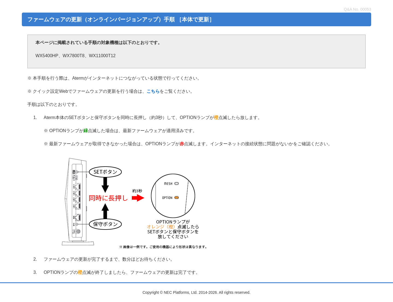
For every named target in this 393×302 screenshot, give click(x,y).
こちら (153, 91)
